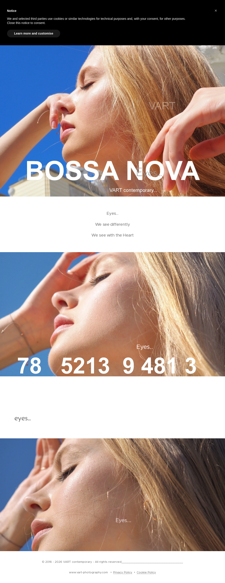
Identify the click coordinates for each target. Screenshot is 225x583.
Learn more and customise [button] (33, 33)
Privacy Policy (122, 572)
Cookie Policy (146, 572)
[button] (215, 10)
